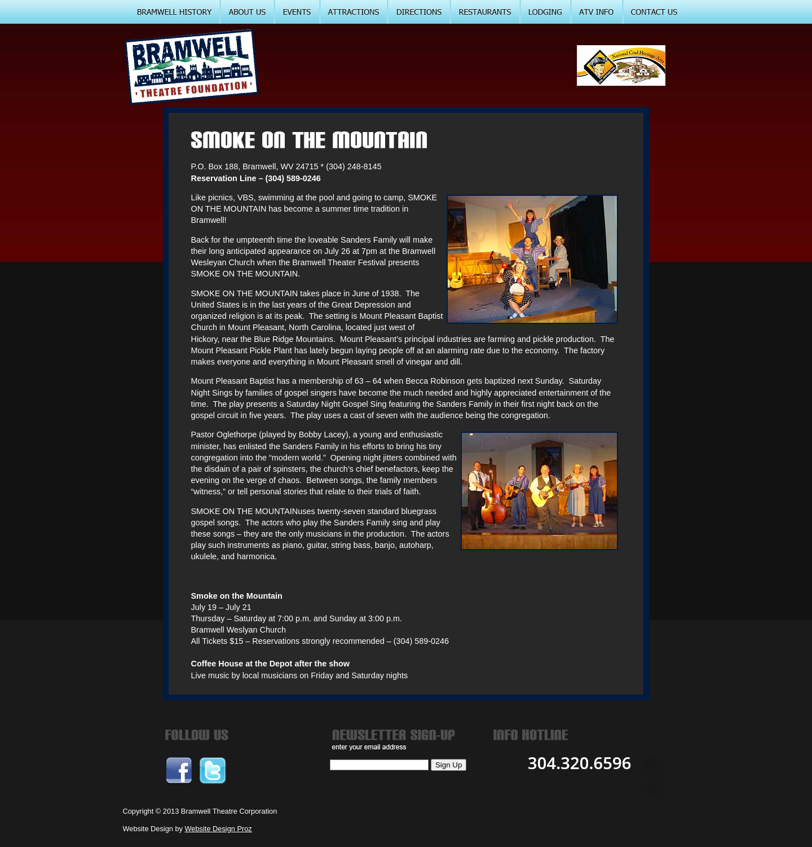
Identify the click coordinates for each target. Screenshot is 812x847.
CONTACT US (655, 12)
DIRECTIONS (419, 12)
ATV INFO (597, 12)
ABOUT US (247, 12)
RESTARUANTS (485, 12)
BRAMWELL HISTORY (175, 12)
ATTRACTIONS (354, 12)
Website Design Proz (218, 828)
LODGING (545, 12)
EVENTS (297, 12)
